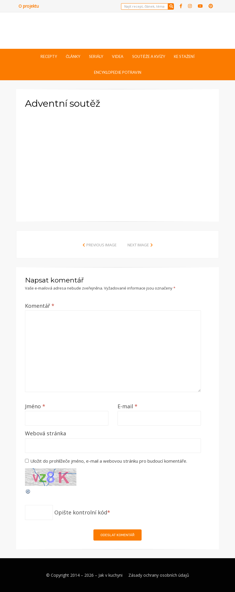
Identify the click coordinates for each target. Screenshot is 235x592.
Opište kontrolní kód (80, 512)
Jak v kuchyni (110, 575)
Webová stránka (45, 433)
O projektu (29, 6)
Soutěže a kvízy (148, 56)
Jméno (35, 406)
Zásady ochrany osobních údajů (158, 575)
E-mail (127, 406)
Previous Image (101, 244)
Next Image (138, 244)
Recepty (49, 56)
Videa (117, 56)
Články (73, 56)
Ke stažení (184, 56)
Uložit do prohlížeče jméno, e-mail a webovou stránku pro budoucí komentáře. (108, 461)
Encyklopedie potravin (117, 72)
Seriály (96, 56)
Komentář (39, 305)
